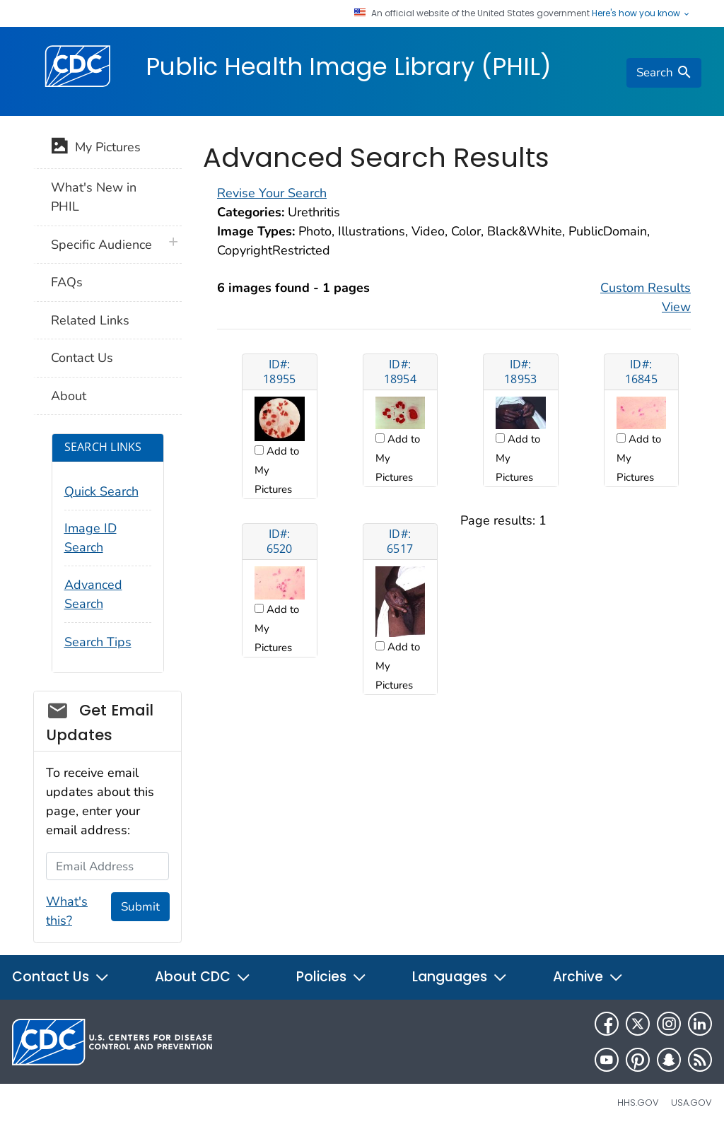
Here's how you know (641, 13)
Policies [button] (331, 976)
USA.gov (691, 1102)
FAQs (67, 282)
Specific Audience (101, 244)
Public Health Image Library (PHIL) (348, 66)
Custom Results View (645, 297)
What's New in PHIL (93, 197)
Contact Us (82, 357)
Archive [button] (588, 976)
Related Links (90, 320)
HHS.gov (638, 1102)
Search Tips (98, 641)
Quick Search (101, 491)
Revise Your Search (272, 193)
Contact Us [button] (61, 976)
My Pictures (96, 148)
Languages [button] (460, 976)
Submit (140, 907)
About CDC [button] (203, 976)
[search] (663, 73)
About (68, 395)
